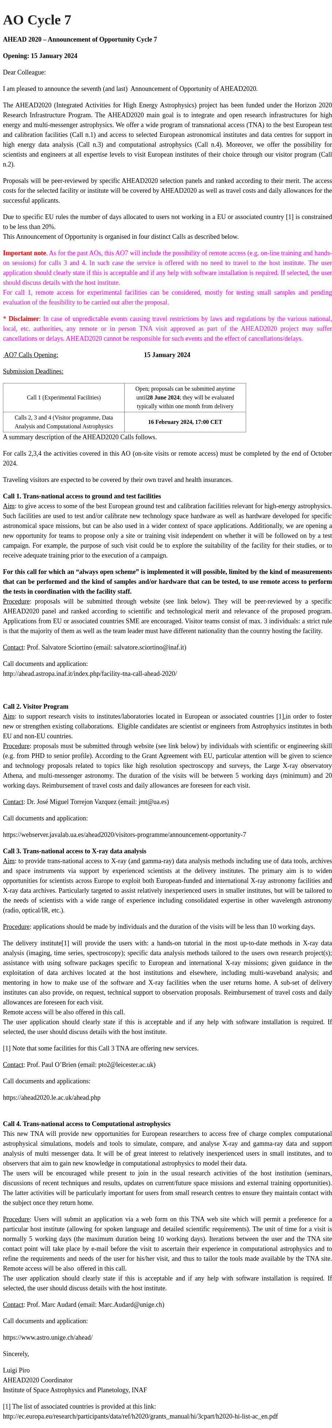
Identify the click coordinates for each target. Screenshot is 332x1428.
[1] (290, 217)
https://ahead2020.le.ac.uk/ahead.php (52, 1097)
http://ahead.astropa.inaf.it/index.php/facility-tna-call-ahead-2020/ (90, 673)
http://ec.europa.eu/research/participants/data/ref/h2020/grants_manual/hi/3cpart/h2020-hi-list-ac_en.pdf (140, 1416)
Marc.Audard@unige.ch (130, 1304)
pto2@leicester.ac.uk (126, 1064)
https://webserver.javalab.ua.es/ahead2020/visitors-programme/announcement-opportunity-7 (124, 834)
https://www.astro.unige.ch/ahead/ (48, 1337)
